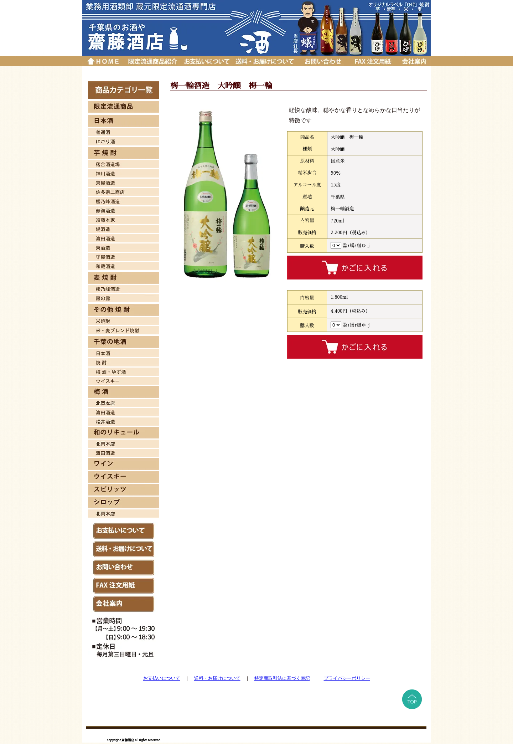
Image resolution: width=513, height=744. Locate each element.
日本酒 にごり (123, 140)
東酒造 (123, 246)
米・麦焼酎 (123, 329)
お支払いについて (206, 61)
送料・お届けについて (266, 61)
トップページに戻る (103, 61)
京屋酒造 (123, 182)
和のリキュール (123, 432)
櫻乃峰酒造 (123, 288)
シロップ (123, 502)
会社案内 (414, 61)
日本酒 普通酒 (123, 131)
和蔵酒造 (123, 265)
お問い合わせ (323, 61)
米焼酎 (123, 320)
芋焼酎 (123, 153)
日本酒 (123, 121)
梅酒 (123, 371)
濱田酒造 (123, 237)
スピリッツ (123, 490)
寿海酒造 (123, 209)
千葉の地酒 (123, 342)
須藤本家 (123, 219)
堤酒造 (123, 228)
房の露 (123, 297)
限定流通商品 (123, 107)
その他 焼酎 (123, 310)
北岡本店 (123, 402)
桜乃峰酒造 (123, 200)
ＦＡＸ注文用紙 (372, 61)
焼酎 (123, 361)
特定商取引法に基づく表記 (282, 678)
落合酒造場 (123, 163)
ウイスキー (123, 380)
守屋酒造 (123, 256)
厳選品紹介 (152, 61)
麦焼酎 (123, 278)
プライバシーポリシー (347, 678)
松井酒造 (123, 420)
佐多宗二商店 (123, 191)
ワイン (123, 464)
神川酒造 (123, 172)
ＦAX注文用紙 (123, 585)
